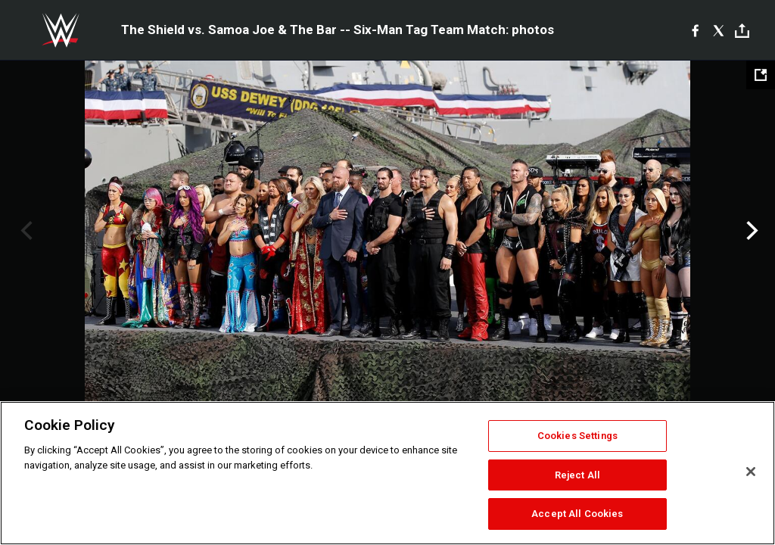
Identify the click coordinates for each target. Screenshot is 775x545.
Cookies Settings (577, 435)
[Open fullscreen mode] (760, 75)
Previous (24, 231)
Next (750, 231)
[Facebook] (695, 30)
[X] (718, 30)
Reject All (577, 475)
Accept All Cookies (577, 513)
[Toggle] (742, 30)
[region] (387, 473)
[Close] (750, 471)
